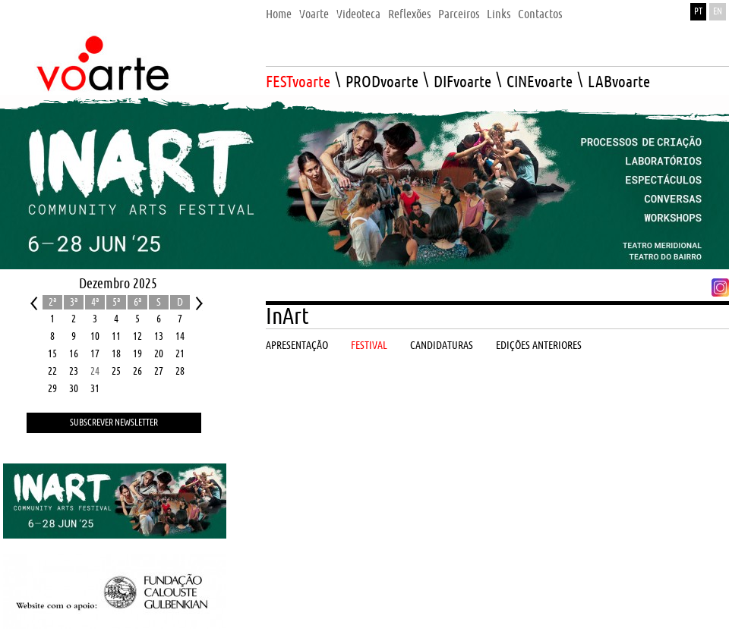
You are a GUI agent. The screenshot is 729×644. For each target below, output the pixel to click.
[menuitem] (279, 10)
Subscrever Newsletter (114, 423)
